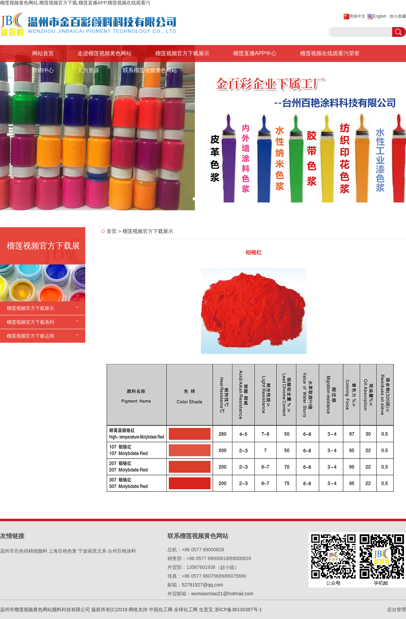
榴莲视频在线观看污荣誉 (330, 53)
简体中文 (357, 16)
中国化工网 (161, 609)
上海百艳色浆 (62, 551)
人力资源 (88, 70)
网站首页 (43, 53)
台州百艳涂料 (122, 551)
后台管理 (396, 609)
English (379, 16)
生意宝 (206, 609)
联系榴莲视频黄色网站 (150, 70)
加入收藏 (398, 16)
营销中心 (43, 70)
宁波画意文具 (92, 551)
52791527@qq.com (202, 585)
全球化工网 (186, 609)
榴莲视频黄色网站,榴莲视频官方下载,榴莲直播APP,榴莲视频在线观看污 (75, 2)
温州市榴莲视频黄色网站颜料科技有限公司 (45, 609)
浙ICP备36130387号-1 (238, 609)
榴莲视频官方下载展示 (182, 53)
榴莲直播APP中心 (254, 53)
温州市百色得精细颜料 (23, 551)
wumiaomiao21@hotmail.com (222, 593)
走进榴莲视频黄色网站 (104, 53)
